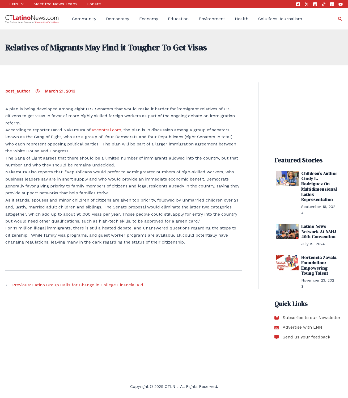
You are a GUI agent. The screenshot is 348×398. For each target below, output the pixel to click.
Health (227, 18)
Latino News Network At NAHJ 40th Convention (318, 230)
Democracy (111, 18)
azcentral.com (106, 129)
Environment (199, 18)
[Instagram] (315, 4)
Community (80, 18)
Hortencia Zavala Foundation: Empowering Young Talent (318, 263)
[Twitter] (306, 4)
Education (168, 18)
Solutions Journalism (264, 18)
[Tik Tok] (323, 4)
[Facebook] (298, 4)
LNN (12, 4)
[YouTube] (340, 4)
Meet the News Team (49, 3)
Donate (86, 3)
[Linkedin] (332, 4)
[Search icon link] (340, 19)
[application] (17, 4)
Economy (140, 18)
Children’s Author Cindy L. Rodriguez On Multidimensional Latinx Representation (318, 186)
